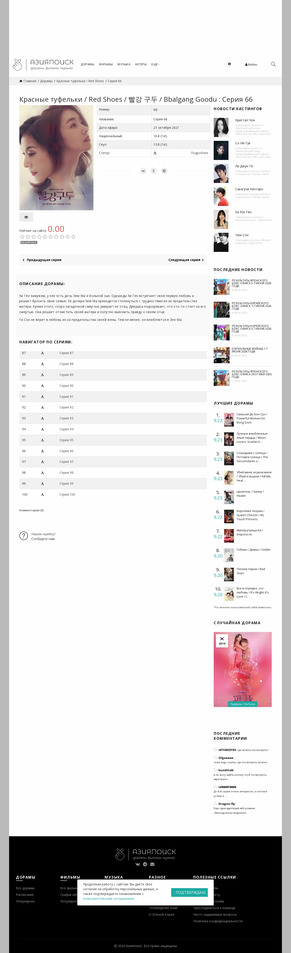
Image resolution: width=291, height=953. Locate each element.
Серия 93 (66, 418)
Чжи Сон (241, 235)
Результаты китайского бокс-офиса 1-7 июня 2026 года (251, 306)
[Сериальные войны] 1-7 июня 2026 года (250, 350)
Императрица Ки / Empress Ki (250, 532)
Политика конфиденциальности (218, 921)
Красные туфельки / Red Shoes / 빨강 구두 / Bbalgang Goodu (119, 99)
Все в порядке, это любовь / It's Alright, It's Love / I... (253, 592)
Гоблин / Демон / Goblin (254, 549)
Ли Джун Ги (244, 166)
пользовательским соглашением (108, 898)
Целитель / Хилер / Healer (250, 493)
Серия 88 (66, 364)
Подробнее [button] (199, 153)
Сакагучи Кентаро (249, 189)
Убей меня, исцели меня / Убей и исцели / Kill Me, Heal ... (254, 476)
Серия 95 (66, 440)
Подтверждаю (191, 892)
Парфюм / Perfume (242, 704)
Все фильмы (69, 888)
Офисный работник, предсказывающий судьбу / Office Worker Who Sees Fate (253, 131)
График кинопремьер (76, 894)
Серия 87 (66, 353)
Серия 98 (66, 472)
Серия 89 (66, 375)
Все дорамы (25, 888)
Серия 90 (66, 385)
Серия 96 (66, 451)
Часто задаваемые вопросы (215, 914)
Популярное (25, 901)
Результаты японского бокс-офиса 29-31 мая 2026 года (252, 374)
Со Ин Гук (243, 143)
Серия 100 (67, 494)
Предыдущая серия (42, 260)
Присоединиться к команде (214, 908)
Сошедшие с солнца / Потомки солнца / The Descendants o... (252, 457)
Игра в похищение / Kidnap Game (252, 172)
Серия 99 (66, 483)
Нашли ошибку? (43, 534)
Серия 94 (66, 429)
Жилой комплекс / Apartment (253, 220)
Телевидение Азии (163, 908)
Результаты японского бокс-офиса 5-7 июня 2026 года (251, 283)
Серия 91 (66, 396)
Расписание (25, 894)
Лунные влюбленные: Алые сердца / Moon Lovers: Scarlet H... (252, 437)
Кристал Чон (245, 120)
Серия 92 (66, 407)
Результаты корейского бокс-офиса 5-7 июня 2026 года (251, 328)
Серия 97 (66, 461)
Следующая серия (185, 260)
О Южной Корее (161, 914)
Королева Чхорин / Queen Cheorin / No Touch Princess (250, 515)
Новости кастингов (238, 108)
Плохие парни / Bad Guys (251, 571)
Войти (251, 64)
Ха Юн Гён (243, 212)
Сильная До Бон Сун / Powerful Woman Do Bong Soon (252, 418)
